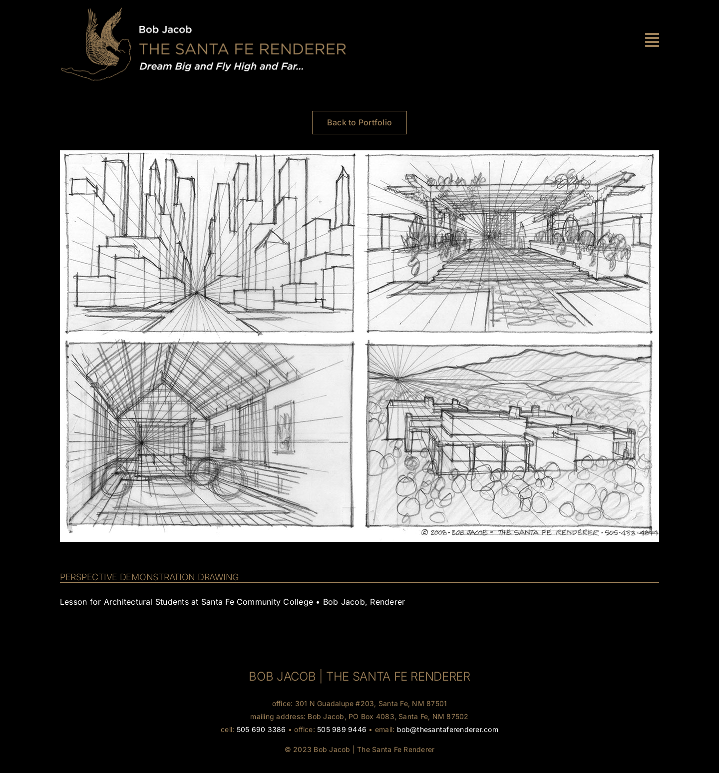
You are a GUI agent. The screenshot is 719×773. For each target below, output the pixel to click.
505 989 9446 (341, 729)
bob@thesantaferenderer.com (447, 729)
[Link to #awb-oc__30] (652, 40)
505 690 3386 (261, 729)
